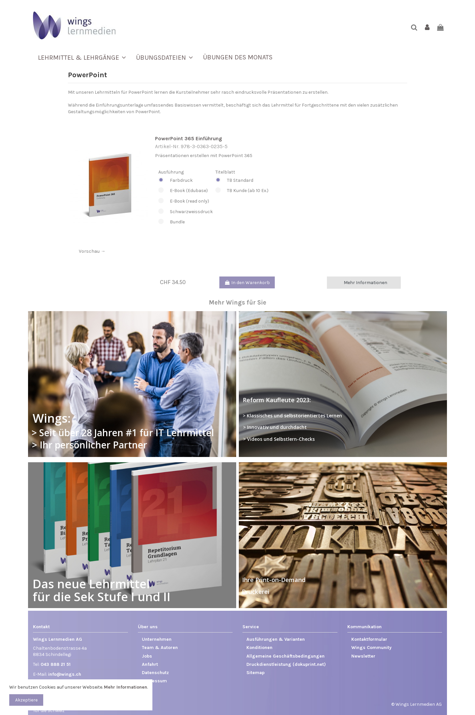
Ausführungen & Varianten (275, 639)
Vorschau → (92, 251)
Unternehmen (157, 639)
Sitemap (255, 672)
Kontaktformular (369, 639)
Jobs (147, 656)
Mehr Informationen (365, 282)
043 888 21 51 (56, 664)
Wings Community (371, 647)
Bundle (185, 222)
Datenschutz (155, 672)
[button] (82, 57)
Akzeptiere (26, 700)
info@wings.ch (64, 674)
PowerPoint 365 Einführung (188, 139)
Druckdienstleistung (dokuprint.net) (286, 664)
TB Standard (242, 180)
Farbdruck (185, 180)
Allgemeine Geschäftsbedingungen (285, 656)
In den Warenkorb (247, 282)
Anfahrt (150, 664)
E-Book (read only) (185, 201)
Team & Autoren (160, 647)
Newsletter (363, 656)
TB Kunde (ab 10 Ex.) (242, 190)
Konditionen (259, 647)
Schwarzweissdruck (185, 212)
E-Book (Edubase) (185, 190)
